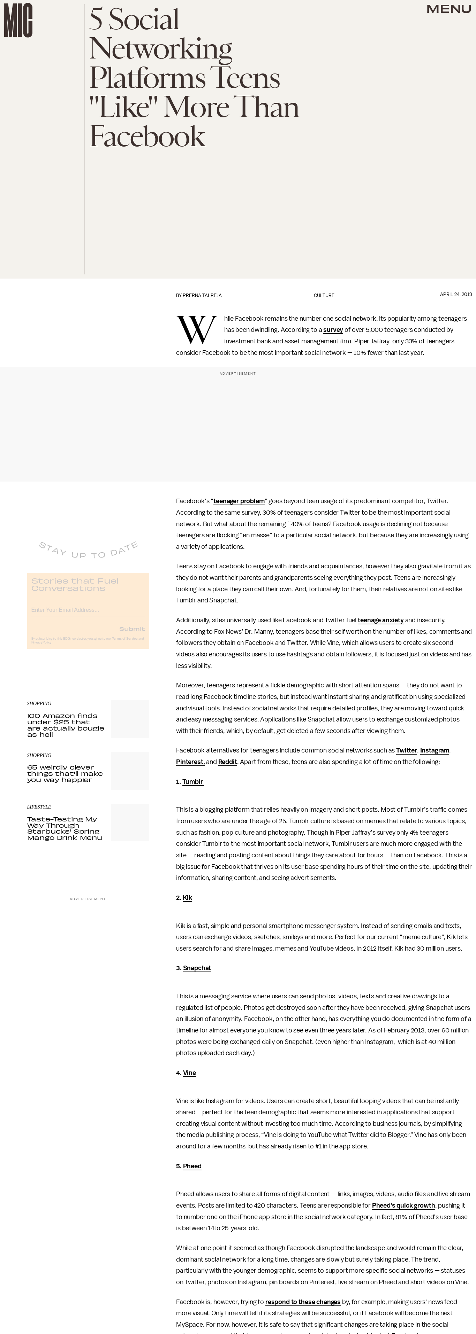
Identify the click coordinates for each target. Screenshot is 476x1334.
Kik (187, 897)
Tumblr (193, 781)
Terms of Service (125, 643)
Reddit (227, 761)
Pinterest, (190, 761)
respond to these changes (303, 1301)
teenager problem (238, 501)
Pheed (192, 1166)
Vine (189, 1072)
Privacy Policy (41, 647)
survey (333, 329)
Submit (132, 633)
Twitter (406, 750)
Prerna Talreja (202, 295)
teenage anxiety (381, 620)
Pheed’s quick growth (403, 1205)
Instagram (434, 750)
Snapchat (197, 968)
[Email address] (88, 613)
